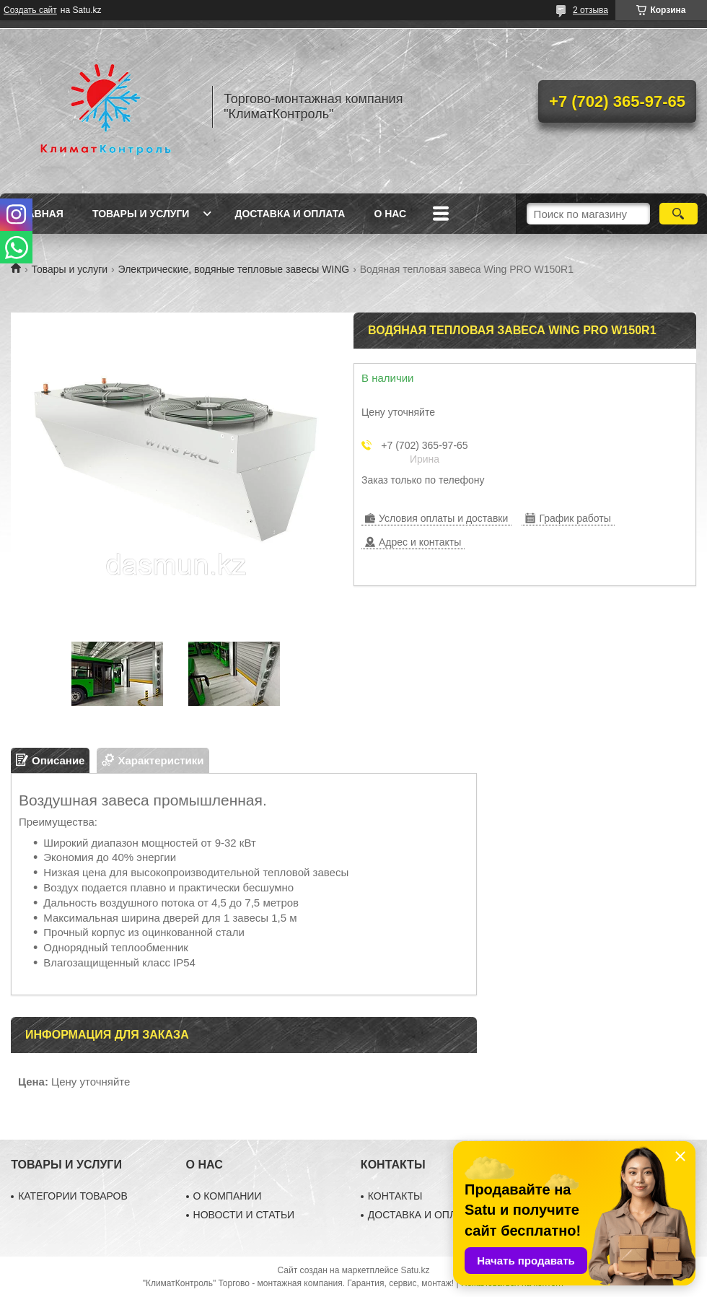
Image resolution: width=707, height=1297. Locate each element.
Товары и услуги (141, 213)
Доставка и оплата (289, 213)
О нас (390, 213)
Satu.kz (414, 1270)
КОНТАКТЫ (395, 1196)
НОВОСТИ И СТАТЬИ (244, 1214)
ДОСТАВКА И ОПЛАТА (421, 1214)
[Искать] (678, 213)
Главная (38, 213)
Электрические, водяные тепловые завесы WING (234, 269)
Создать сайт (30, 10)
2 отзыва (590, 10)
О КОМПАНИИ (227, 1196)
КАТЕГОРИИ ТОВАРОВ (73, 1196)
